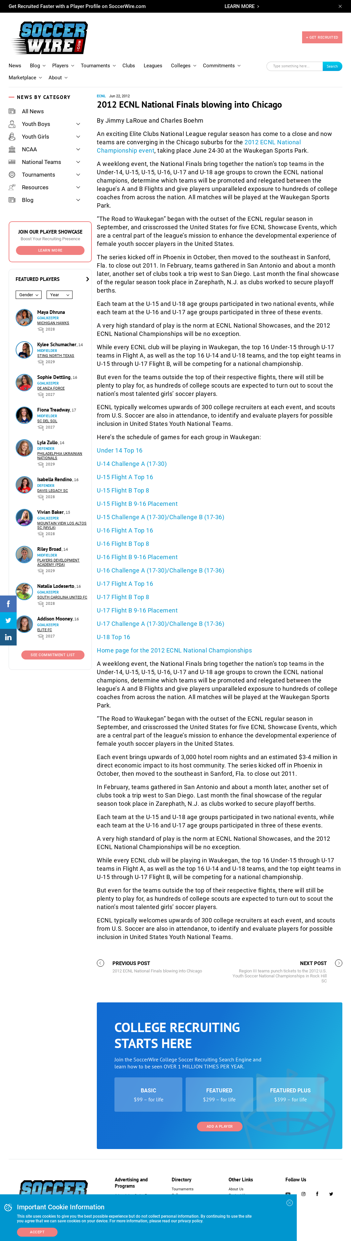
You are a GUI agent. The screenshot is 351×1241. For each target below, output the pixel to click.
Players (60, 65)
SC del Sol (47, 421)
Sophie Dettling (54, 377)
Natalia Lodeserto (56, 586)
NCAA (23, 149)
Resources (29, 187)
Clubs (128, 65)
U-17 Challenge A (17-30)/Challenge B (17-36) (161, 623)
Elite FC (44, 630)
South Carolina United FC (62, 597)
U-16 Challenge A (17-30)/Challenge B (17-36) (160, 570)
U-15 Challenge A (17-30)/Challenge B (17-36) (160, 517)
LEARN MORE (240, 6)
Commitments (219, 65)
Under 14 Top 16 (120, 450)
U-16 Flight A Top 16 (125, 530)
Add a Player (220, 1126)
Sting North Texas (55, 356)
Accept (37, 1232)
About (55, 77)
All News (26, 111)
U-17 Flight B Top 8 (123, 597)
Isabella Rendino (55, 479)
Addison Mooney (55, 619)
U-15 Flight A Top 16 (125, 477)
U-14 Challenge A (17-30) (132, 463)
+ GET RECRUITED (322, 37)
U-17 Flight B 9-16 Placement (137, 610)
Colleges (181, 65)
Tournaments (95, 65)
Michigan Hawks (53, 323)
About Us (236, 1189)
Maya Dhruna (51, 312)
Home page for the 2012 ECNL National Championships (174, 650)
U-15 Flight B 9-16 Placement (137, 503)
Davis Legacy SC (52, 491)
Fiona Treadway (54, 410)
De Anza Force (51, 388)
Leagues (153, 65)
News (15, 65)
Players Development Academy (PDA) (58, 562)
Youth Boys (29, 124)
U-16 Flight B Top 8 (123, 543)
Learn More (50, 250)
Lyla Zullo (48, 442)
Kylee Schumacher (57, 344)
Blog (35, 65)
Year (54, 294)
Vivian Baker (51, 512)
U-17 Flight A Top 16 (125, 583)
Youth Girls (29, 136)
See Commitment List (53, 655)
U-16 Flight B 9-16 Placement (137, 557)
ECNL (101, 96)
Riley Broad (50, 549)
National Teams (35, 162)
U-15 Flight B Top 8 (123, 490)
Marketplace (22, 77)
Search (332, 66)
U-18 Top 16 (113, 636)
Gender (26, 294)
